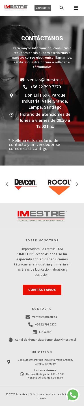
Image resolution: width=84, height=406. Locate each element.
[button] (76, 8)
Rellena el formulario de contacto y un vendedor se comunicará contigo (34, 144)
